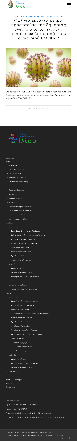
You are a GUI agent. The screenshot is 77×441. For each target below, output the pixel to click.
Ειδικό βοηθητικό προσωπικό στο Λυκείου (27, 334)
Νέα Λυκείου (14, 371)
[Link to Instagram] (69, 438)
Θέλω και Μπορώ (21, 351)
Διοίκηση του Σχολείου (18, 177)
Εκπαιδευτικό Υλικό (19, 268)
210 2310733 (24, 405)
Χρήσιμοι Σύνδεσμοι (14, 380)
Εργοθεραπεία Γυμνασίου (21, 256)
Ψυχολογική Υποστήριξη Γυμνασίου (25, 243)
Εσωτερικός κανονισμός (18, 182)
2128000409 (35, 405)
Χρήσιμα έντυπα (15, 198)
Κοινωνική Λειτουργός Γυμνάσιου (24, 239)
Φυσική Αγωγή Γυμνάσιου (21, 260)
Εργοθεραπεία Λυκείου (20, 322)
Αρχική (8, 161)
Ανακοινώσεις (14, 194)
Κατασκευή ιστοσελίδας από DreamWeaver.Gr (21, 435)
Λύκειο (8, 293)
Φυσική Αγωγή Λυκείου (20, 309)
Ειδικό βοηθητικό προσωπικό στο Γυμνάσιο (28, 235)
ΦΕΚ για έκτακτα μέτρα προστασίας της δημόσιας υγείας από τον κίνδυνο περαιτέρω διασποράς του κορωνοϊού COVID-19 (38, 29)
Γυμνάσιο (9, 223)
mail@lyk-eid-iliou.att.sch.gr (39, 413)
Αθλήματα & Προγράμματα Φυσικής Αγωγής (31, 313)
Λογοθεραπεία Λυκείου (20, 326)
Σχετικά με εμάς (12, 165)
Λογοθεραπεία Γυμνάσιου (21, 248)
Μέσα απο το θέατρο (25, 347)
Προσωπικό (13, 186)
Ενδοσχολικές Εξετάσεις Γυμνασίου (25, 277)
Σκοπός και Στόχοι (16, 173)
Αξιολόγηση (13, 202)
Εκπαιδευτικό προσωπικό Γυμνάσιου (25, 231)
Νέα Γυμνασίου (55, 17)
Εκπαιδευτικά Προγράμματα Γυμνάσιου (24, 289)
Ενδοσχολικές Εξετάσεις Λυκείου (24, 363)
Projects (9, 383)
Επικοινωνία (10, 387)
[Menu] (68, 4)
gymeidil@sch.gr (19, 413)
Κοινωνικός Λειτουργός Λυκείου (23, 305)
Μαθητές (12, 264)
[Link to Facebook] (62, 438)
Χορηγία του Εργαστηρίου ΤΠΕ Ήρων (50, 435)
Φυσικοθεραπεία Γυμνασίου (22, 252)
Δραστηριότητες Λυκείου (19, 376)
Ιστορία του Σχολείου (17, 169)
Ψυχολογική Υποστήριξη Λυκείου (24, 330)
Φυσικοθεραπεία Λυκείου (21, 318)
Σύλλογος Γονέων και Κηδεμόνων (21, 211)
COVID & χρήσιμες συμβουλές (30, 17)
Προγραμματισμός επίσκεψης (20, 207)
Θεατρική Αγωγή (20, 343)
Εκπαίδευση (13, 227)
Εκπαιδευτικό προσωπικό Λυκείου (24, 301)
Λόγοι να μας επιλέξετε (18, 219)
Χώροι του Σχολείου (16, 190)
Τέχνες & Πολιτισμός (19, 338)
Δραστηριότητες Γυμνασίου (19, 285)
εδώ (29, 98)
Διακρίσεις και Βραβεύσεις (19, 215)
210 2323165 (22, 409)
